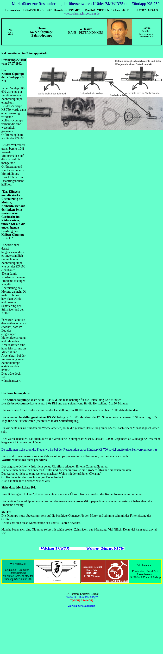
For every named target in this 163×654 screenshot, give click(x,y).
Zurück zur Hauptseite (81, 605)
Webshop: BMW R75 (55, 548)
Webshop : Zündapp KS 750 (105, 548)
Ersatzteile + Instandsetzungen (81, 596)
